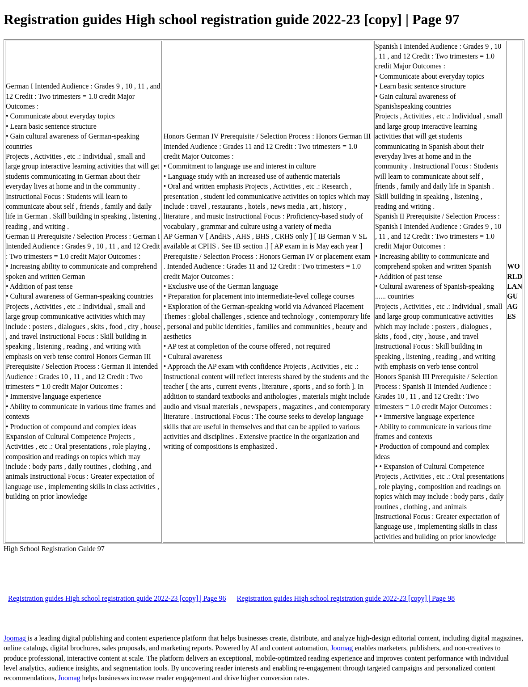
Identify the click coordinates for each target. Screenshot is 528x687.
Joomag (16, 638)
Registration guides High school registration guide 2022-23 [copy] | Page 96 (117, 598)
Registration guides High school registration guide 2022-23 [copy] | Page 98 (346, 598)
